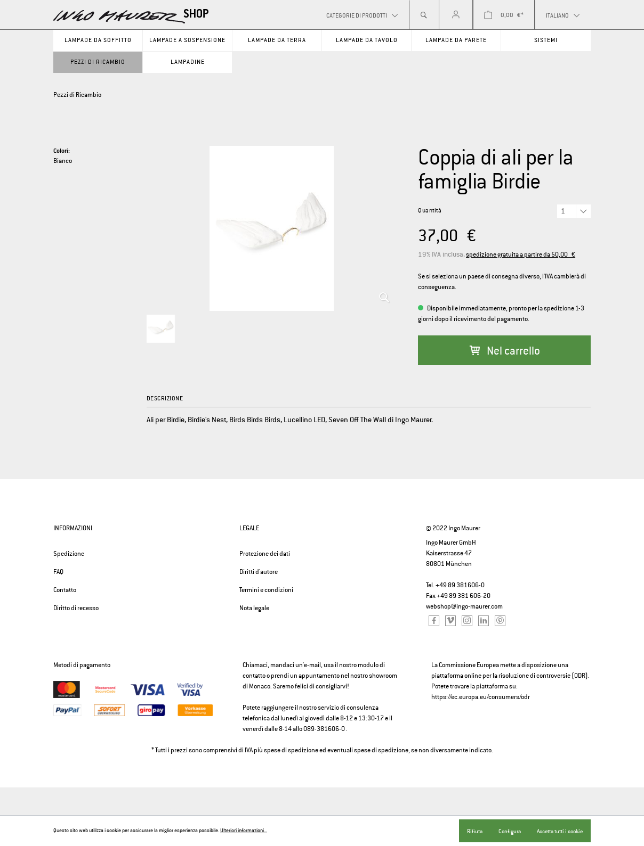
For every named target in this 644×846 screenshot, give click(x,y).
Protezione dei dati (264, 553)
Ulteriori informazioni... (243, 830)
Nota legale (254, 608)
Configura (509, 831)
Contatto (64, 590)
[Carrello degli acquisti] (504, 15)
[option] (272, 228)
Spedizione (68, 553)
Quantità (429, 210)
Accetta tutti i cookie (560, 831)
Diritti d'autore (258, 572)
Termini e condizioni (266, 590)
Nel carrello (505, 350)
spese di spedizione (291, 750)
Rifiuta (474, 831)
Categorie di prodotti (357, 15)
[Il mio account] (456, 15)
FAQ (58, 572)
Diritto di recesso (76, 608)
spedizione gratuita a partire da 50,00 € (520, 254)
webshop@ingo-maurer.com (464, 606)
